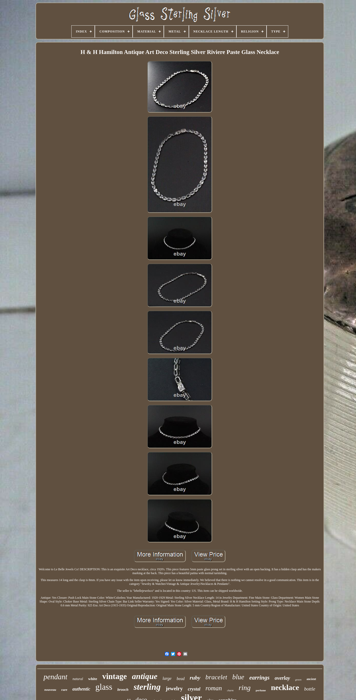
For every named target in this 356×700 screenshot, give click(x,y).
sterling (147, 687)
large (167, 678)
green (298, 679)
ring (245, 688)
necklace (285, 687)
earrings (259, 677)
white (92, 679)
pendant (55, 677)
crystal (194, 689)
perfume (261, 690)
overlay (282, 678)
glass (103, 687)
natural (78, 679)
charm (230, 690)
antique (144, 676)
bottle (309, 689)
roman (213, 688)
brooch (122, 689)
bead (181, 678)
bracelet (216, 677)
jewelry (174, 688)
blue (238, 677)
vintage (114, 676)
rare (64, 690)
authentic (81, 689)
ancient (311, 679)
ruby (195, 677)
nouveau (50, 690)
